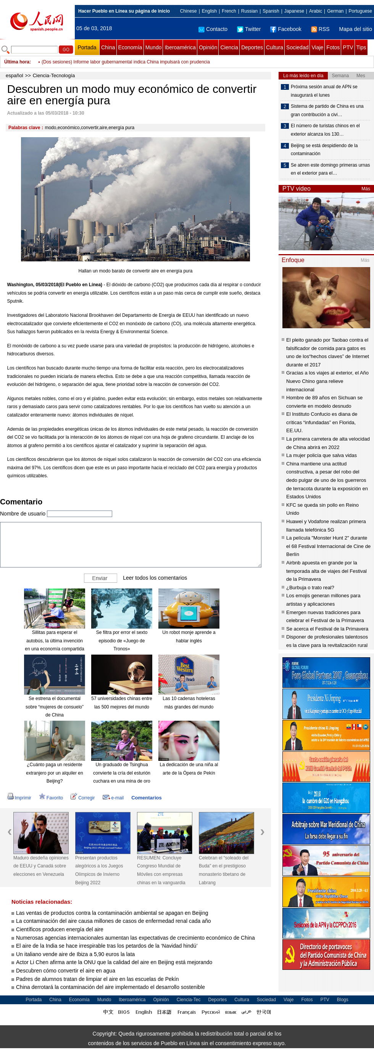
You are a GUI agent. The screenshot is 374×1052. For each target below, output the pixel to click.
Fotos (333, 47)
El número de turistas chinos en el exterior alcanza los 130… (325, 130)
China (108, 47)
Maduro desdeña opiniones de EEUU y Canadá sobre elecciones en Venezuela (41, 866)
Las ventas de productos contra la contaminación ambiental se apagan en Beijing (112, 913)
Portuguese (360, 11)
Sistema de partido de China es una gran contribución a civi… (327, 110)
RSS (320, 29)
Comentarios (146, 798)
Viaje (317, 47)
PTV (348, 47)
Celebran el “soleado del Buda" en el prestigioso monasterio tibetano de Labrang (223, 870)
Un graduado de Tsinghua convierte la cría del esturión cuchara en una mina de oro (121, 773)
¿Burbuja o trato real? (310, 587)
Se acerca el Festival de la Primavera (327, 629)
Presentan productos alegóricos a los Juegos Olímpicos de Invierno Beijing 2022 (99, 870)
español (14, 75)
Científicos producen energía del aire (59, 929)
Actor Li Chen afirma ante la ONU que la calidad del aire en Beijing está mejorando (114, 962)
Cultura (274, 47)
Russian (249, 11)
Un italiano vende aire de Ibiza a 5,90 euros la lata (75, 954)
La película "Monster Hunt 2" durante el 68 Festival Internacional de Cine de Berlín (328, 546)
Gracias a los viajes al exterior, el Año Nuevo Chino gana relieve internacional (327, 381)
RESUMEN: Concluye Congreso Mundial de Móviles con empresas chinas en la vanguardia (161, 870)
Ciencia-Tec (189, 999)
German (335, 11)
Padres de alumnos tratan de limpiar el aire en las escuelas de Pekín (97, 979)
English (209, 11)
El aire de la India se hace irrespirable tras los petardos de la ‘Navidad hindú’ (107, 946)
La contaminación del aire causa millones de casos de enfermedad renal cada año (113, 921)
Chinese (188, 11)
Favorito (51, 798)
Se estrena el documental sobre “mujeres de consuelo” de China (55, 707)
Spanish (271, 11)
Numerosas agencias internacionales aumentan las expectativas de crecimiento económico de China (135, 938)
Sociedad (297, 47)
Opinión (208, 47)
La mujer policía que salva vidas (321, 455)
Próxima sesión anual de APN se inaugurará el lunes (324, 91)
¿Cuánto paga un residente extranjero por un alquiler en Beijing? (54, 773)
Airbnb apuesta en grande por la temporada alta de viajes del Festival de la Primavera (326, 571)
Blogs (342, 999)
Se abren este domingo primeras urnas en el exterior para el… (330, 169)
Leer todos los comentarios (155, 578)
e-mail (113, 798)
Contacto (212, 29)
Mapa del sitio (355, 29)
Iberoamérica (180, 47)
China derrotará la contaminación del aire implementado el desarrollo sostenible (110, 987)
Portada (86, 47)
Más (365, 188)
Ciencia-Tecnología (54, 75)
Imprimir (19, 798)
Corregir (83, 798)
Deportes (252, 47)
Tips (361, 47)
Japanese (294, 11)
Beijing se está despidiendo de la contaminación (324, 150)
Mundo (153, 47)
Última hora (16, 62)
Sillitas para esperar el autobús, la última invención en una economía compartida (54, 641)
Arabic (315, 11)
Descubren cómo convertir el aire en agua (65, 971)
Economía (130, 47)
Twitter (249, 29)
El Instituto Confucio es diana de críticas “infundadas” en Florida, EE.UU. (321, 422)
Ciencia (229, 47)
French (229, 11)
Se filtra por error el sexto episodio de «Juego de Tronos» (122, 641)
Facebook (285, 29)
